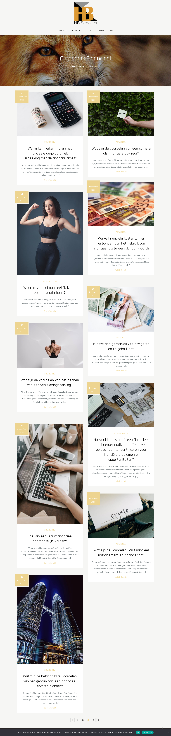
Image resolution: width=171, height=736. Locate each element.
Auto (89, 31)
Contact (112, 31)
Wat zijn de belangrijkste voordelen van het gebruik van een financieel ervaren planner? (50, 681)
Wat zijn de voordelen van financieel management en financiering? (121, 553)
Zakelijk (63, 31)
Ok (138, 732)
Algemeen (100, 31)
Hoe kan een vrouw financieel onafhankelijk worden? (50, 539)
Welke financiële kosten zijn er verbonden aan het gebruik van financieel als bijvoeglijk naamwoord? (121, 243)
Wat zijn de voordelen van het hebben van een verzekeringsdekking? (50, 383)
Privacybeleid (147, 732)
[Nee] (168, 732)
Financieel (77, 31)
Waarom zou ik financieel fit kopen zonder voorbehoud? (49, 290)
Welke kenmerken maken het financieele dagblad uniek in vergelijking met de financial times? (50, 153)
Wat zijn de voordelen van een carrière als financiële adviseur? (121, 151)
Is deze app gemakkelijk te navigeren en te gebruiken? (121, 346)
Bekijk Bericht (50, 180)
